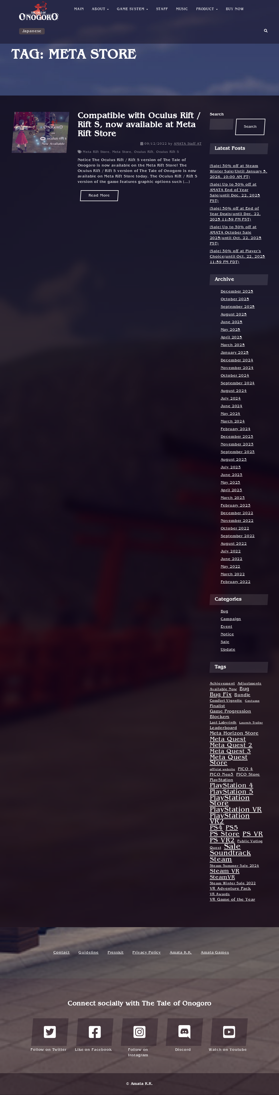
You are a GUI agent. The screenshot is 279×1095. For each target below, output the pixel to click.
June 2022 (232, 559)
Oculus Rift (143, 152)
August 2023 (234, 460)
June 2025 (232, 322)
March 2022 (233, 574)
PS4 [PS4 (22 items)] (216, 828)
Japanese (32, 31)
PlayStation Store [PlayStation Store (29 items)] (230, 801)
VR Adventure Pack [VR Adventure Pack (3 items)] (230, 889)
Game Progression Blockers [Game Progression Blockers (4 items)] (230, 714)
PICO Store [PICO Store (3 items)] (248, 774)
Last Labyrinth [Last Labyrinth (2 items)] (223, 722)
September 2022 (238, 536)
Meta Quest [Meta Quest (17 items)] (228, 739)
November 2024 (237, 368)
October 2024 (235, 375)
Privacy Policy (146, 952)
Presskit (116, 952)
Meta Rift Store (96, 152)
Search (217, 114)
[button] (266, 33)
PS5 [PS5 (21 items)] (232, 828)
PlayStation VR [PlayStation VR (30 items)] (236, 810)
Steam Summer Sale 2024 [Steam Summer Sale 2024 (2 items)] (234, 866)
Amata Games (215, 952)
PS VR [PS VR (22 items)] (252, 834)
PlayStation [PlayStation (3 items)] (221, 780)
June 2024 (232, 406)
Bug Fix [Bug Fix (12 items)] (221, 695)
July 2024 (231, 398)
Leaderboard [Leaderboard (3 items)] (223, 728)
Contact (61, 952)
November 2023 (237, 444)
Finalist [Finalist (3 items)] (217, 706)
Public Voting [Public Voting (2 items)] (250, 841)
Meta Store (121, 152)
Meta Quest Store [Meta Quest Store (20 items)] (229, 760)
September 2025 (238, 307)
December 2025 (237, 291)
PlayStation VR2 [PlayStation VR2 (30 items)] (230, 819)
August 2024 (234, 391)
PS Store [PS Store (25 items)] (225, 834)
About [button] (100, 9)
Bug (225, 611)
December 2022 (237, 513)
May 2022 (231, 567)
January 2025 (235, 353)
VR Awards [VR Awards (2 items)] (220, 894)
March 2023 (233, 498)
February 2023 (236, 505)
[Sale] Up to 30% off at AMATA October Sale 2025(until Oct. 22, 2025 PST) (236, 235)
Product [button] (207, 9)
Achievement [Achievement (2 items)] (222, 683)
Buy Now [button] (235, 9)
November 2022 (237, 521)
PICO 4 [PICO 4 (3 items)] (245, 769)
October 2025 (235, 299)
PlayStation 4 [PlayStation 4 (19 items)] (231, 785)
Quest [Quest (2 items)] (215, 848)
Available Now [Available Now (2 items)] (223, 689)
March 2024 (233, 421)
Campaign (231, 619)
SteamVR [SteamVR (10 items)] (222, 877)
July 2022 (231, 551)
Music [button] (182, 9)
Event (226, 627)
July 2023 (231, 467)
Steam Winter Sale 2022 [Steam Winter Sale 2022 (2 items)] (233, 883)
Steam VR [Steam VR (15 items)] (225, 871)
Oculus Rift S (167, 152)
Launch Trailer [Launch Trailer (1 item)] (251, 722)
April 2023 (231, 490)
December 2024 (237, 360)
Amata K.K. (181, 952)
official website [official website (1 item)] (222, 769)
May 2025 (231, 330)
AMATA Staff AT (188, 143)
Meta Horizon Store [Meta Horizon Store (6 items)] (234, 733)
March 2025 (233, 345)
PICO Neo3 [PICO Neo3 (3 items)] (222, 774)
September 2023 (238, 452)
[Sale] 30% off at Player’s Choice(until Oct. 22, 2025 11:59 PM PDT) (237, 256)
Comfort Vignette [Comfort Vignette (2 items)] (226, 701)
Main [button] (79, 9)
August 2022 (234, 544)
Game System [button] (132, 9)
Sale (225, 642)
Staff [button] (162, 9)
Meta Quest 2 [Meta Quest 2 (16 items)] (231, 745)
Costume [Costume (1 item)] (252, 701)
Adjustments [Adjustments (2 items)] (250, 683)
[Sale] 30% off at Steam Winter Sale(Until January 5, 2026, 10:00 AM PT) (239, 171)
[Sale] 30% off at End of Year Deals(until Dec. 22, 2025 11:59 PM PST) (235, 214)
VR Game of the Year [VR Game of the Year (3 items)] (232, 899)
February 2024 (236, 429)
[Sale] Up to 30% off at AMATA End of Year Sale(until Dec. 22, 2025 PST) (235, 193)
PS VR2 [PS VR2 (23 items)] (222, 840)
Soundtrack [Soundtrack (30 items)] (230, 853)
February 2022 (236, 582)
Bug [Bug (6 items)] (244, 689)
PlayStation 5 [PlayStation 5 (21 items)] (231, 792)
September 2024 (238, 383)
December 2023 (237, 437)
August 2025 (234, 314)
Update (228, 649)
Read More (99, 195)
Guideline (88, 952)
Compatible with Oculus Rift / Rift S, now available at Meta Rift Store (139, 125)
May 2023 (231, 482)
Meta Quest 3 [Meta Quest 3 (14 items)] (230, 751)
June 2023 (232, 475)
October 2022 (235, 528)
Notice (227, 634)
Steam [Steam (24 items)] (221, 859)
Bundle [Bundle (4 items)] (242, 695)
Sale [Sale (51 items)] (232, 847)
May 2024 (231, 414)
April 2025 (231, 337)
